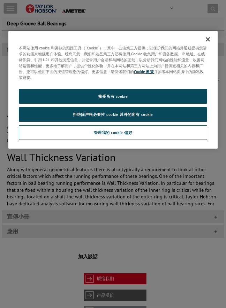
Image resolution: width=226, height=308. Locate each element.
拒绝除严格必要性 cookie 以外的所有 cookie (113, 114)
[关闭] (208, 39)
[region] (113, 90)
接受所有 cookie (113, 96)
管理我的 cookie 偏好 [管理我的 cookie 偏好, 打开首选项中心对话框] (113, 132)
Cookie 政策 (144, 71)
